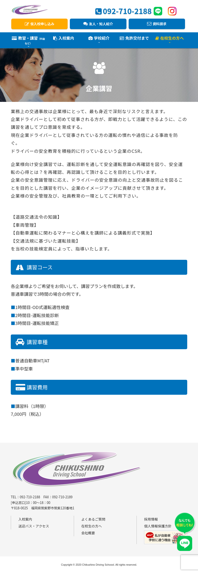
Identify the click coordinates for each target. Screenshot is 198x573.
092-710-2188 (123, 10)
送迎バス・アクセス (33, 526)
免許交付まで (134, 38)
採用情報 (151, 519)
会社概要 (88, 532)
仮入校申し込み (39, 23)
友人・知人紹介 (98, 23)
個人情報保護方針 (158, 526)
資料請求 (156, 23)
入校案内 (63, 38)
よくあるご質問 (93, 519)
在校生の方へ (91, 526)
